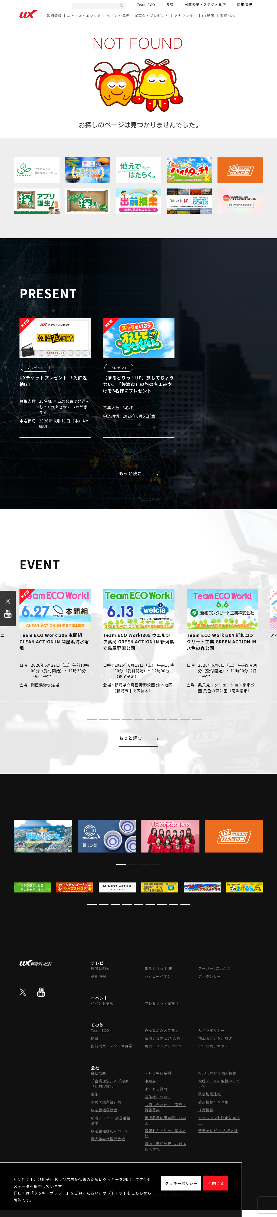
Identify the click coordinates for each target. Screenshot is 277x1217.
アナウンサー (185, 15)
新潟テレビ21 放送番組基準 (110, 1120)
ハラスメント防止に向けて (219, 1120)
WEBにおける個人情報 (217, 1073)
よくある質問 (156, 1089)
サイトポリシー (211, 1030)
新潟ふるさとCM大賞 (162, 1038)
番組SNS (227, 15)
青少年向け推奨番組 (108, 1138)
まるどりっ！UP (159, 968)
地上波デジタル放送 (215, 1038)
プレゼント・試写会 (162, 1003)
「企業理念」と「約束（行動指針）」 (110, 1083)
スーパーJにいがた (214, 968)
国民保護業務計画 (106, 1101)
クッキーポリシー (181, 1183)
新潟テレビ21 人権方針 (218, 1130)
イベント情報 (117, 15)
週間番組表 (100, 968)
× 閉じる (215, 1183)
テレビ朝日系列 (158, 1073)
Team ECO (146, 4)
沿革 (94, 1093)
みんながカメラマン (162, 1030)
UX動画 (208, 15)
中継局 (150, 1080)
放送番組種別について (110, 1130)
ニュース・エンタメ (84, 15)
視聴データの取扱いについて (219, 1083)
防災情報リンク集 (213, 1101)
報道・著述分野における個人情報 (165, 1146)
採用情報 (244, 4)
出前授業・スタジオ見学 (205, 4)
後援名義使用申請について (165, 1120)
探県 (170, 4)
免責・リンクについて (164, 1046)
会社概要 (98, 1073)
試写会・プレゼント (151, 15)
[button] (80, 719)
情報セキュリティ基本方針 (165, 1133)
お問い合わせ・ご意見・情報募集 (165, 1107)
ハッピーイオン (158, 976)
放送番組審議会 (104, 1109)
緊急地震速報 (209, 1093)
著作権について (158, 1096)
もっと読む (138, 473)
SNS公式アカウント (215, 1046)
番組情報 (54, 15)
